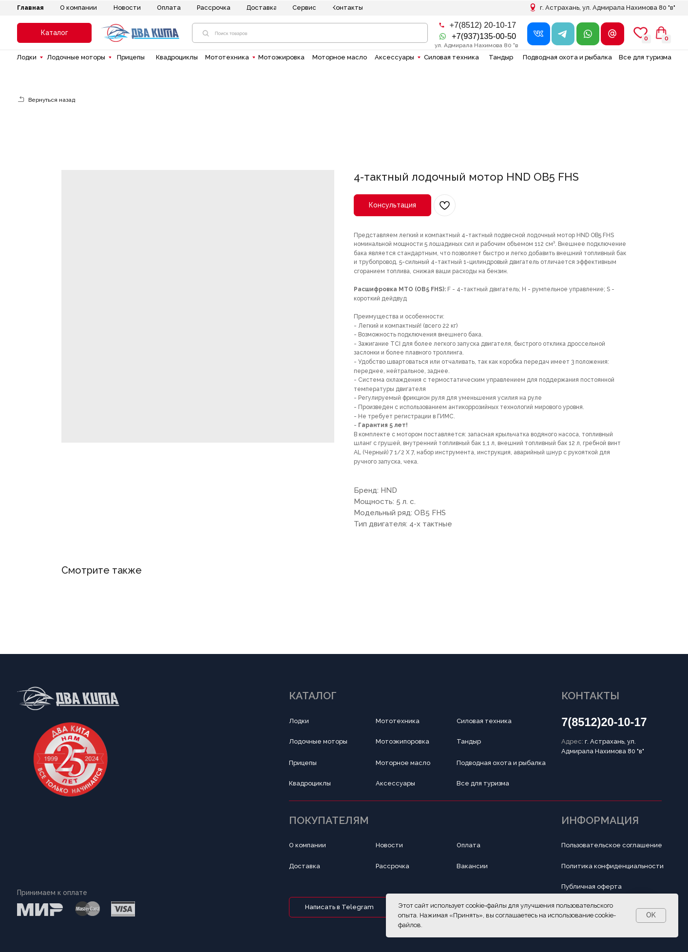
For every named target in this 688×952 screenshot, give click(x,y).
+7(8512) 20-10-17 (482, 24)
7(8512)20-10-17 (604, 722)
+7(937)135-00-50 (484, 36)
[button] (54, 33)
